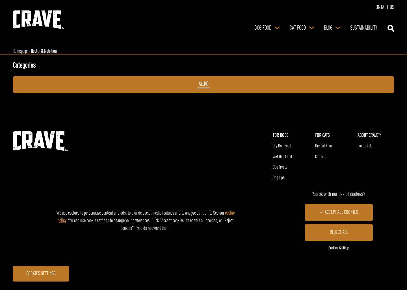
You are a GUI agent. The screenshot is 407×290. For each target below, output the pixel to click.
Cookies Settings (41, 273)
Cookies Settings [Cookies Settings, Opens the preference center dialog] (338, 248)
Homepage (20, 51)
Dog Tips (278, 178)
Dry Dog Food (282, 146)
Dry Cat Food (324, 146)
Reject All (339, 232)
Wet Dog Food (282, 157)
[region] (203, 221)
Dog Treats (280, 167)
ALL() (203, 84)
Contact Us (383, 7)
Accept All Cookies (341, 212)
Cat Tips (320, 157)
